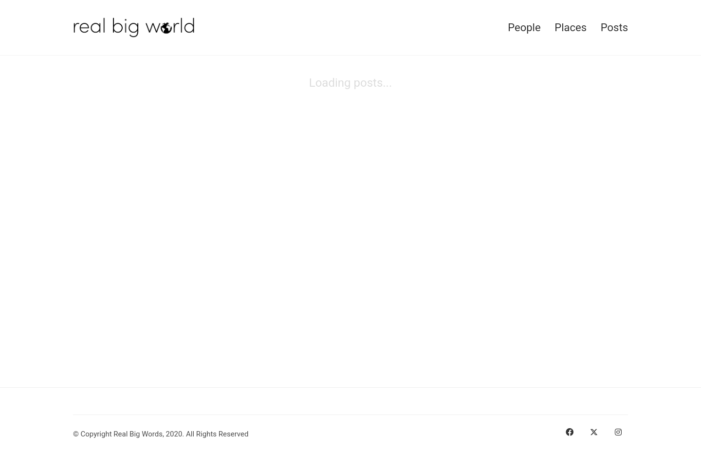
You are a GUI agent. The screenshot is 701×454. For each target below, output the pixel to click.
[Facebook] (569, 432)
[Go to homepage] (134, 27)
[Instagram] (618, 432)
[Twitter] (594, 432)
